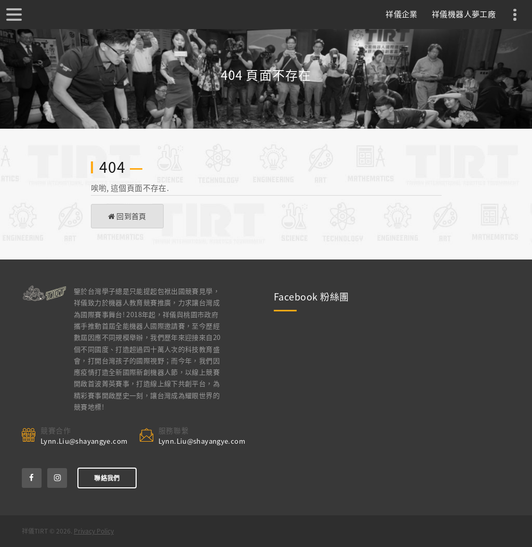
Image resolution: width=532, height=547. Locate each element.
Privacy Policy (94, 531)
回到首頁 (127, 216)
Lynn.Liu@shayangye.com (84, 441)
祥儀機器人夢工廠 (464, 14)
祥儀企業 (401, 14)
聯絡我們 (106, 478)
